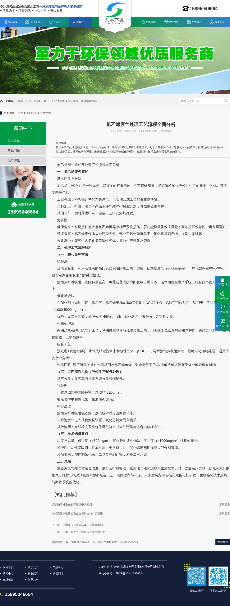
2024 (37, 100)
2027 (46, 100)
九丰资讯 (14, 160)
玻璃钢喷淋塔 (89, 100)
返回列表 (222, 542)
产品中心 (59, 21)
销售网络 (174, 21)
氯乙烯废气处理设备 (78, 542)
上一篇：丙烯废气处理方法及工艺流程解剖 (77, 524)
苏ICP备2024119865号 (129, 573)
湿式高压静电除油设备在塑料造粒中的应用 (77, 513)
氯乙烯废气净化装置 (105, 542)
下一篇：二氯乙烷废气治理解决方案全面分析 (78, 531)
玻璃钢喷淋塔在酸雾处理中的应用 (72, 504)
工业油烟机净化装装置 (64, 100)
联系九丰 (220, 21)
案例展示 (151, 21)
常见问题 (14, 150)
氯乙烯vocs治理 (129, 542)
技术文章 (45, 113)
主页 (20, 113)
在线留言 (197, 21)
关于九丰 (36, 21)
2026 (28, 100)
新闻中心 (82, 21)
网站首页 (13, 21)
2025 (20, 100)
